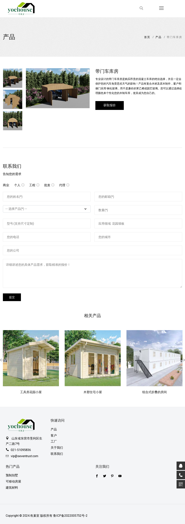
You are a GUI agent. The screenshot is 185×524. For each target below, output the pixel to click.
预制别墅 (12, 475)
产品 (158, 37)
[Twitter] (96, 476)
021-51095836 (21, 450)
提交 (12, 297)
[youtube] (119, 476)
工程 (32, 185)
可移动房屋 (13, 481)
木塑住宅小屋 (92, 392)
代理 (62, 185)
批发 (47, 185)
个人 (17, 185)
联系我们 (57, 454)
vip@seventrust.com (24, 456)
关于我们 (57, 447)
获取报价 (109, 105)
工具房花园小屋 (31, 392)
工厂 (54, 441)
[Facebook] (104, 476)
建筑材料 (12, 487)
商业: (6, 185)
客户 (54, 435)
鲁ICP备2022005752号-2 (70, 515)
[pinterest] (112, 476)
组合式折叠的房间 (154, 392)
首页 (147, 37)
